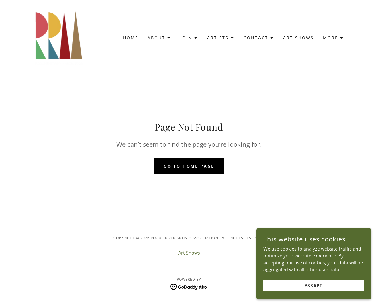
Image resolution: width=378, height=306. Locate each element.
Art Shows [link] (298, 37)
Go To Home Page (189, 166)
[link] (58, 37)
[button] (159, 37)
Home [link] (130, 37)
